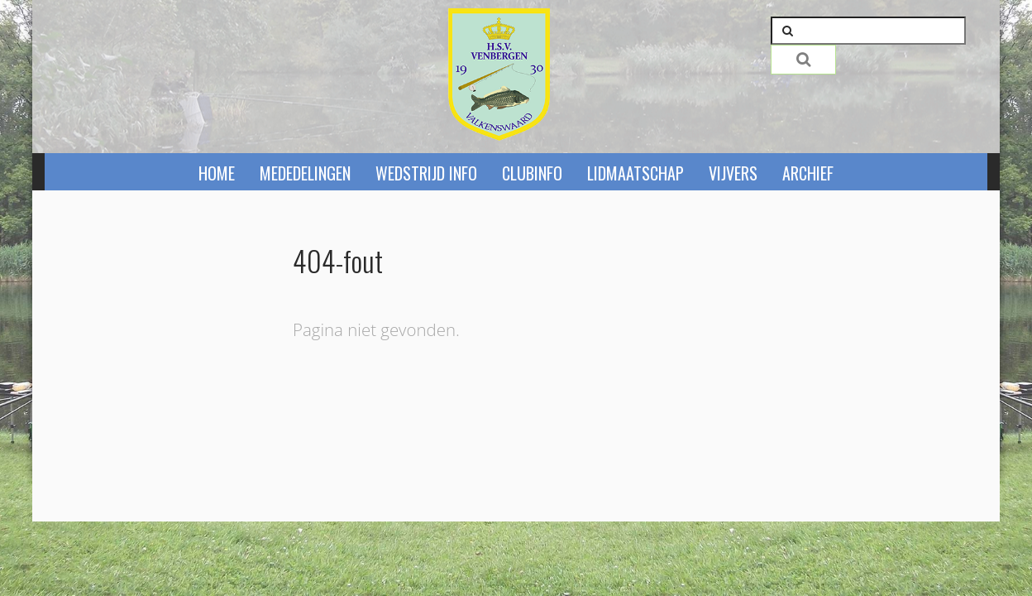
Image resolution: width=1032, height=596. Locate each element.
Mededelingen (305, 173)
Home (216, 173)
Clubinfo (532, 173)
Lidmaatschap (635, 173)
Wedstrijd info (426, 173)
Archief (808, 173)
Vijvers (733, 173)
